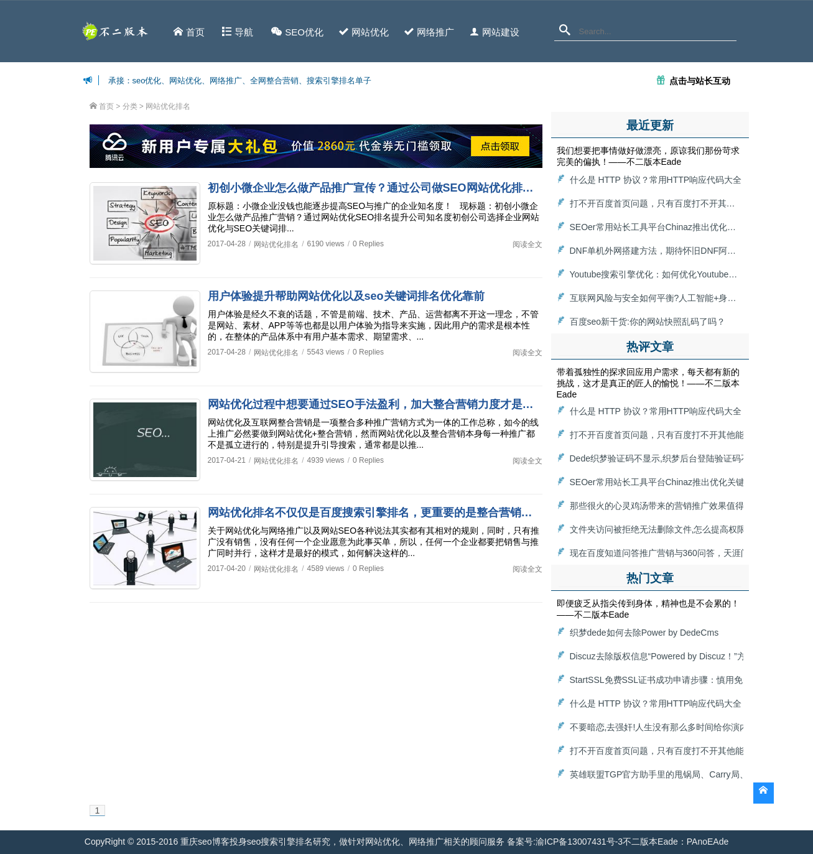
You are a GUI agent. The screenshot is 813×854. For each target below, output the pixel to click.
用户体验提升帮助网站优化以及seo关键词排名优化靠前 (346, 296)
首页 (189, 32)
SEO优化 (297, 32)
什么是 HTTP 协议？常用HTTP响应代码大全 (656, 180)
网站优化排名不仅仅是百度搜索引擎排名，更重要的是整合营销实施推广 (387, 512)
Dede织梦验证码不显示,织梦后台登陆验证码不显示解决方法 (686, 458)
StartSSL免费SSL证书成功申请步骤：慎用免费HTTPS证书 (683, 680)
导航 (237, 32)
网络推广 (429, 32)
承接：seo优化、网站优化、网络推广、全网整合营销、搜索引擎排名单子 (240, 80)
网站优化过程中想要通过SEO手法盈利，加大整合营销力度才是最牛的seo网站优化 (414, 404)
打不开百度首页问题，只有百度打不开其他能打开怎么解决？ (687, 203)
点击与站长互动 (699, 80)
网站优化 (364, 32)
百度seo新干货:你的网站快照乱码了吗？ (647, 322)
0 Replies (368, 243)
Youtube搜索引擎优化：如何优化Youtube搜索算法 (667, 274)
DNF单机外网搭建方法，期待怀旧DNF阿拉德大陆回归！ (679, 251)
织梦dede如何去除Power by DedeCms (644, 633)
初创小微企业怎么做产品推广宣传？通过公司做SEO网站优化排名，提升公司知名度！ (421, 188)
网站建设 (494, 32)
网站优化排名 (168, 106)
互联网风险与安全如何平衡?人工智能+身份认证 (662, 298)
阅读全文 (527, 244)
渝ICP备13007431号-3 (579, 842)
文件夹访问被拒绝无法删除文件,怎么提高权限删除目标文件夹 (688, 529)
